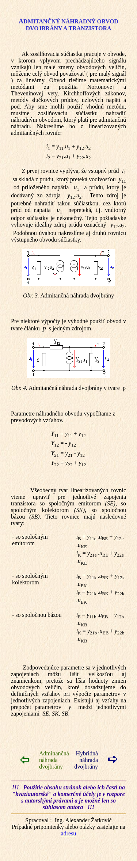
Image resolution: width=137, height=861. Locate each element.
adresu (68, 833)
